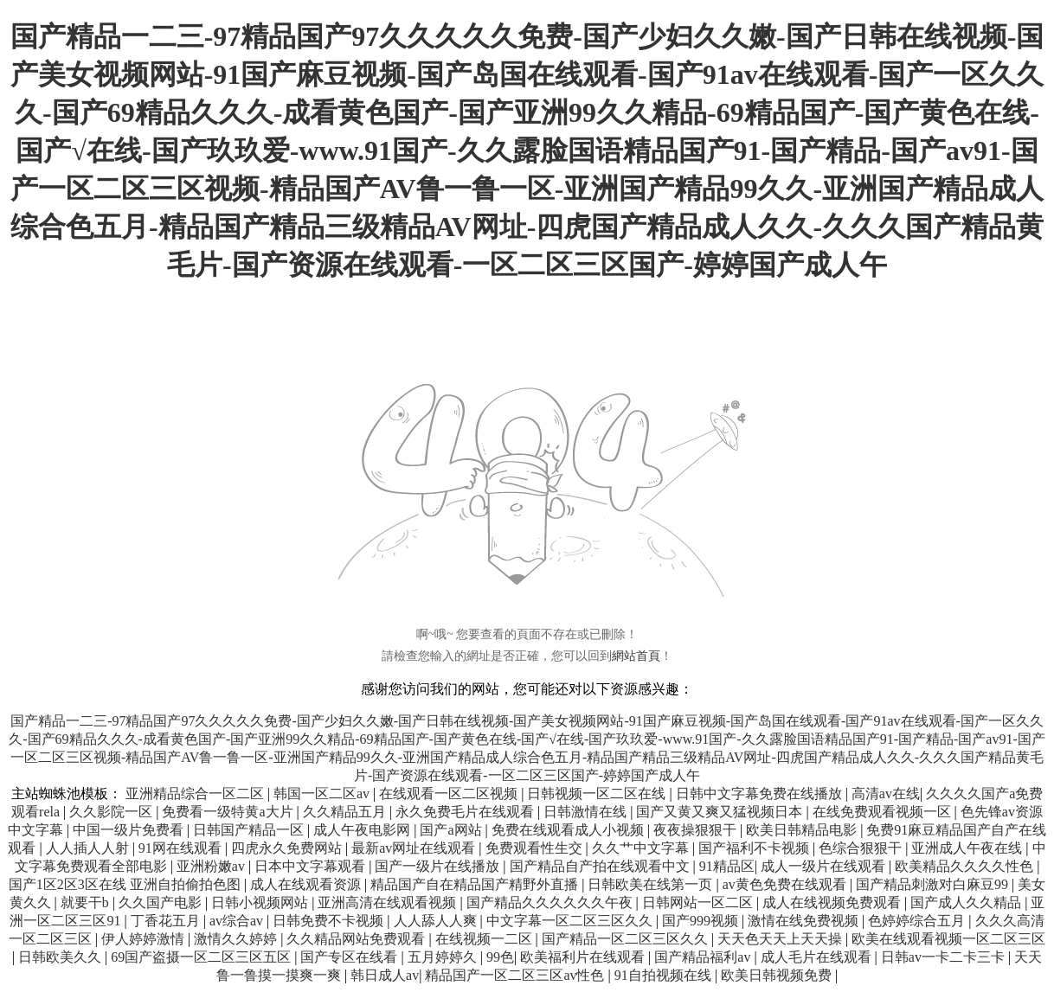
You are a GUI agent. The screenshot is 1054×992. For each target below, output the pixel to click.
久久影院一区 (112, 811)
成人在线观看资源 (307, 884)
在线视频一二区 (485, 938)
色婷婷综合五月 (918, 920)
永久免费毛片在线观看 (466, 811)
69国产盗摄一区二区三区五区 (202, 957)
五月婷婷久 (444, 957)
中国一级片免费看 (130, 829)
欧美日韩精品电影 (803, 829)
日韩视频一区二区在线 (598, 793)
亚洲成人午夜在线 (968, 848)
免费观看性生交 (535, 848)
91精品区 (727, 866)
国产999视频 (702, 920)
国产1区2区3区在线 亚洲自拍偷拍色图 (126, 884)
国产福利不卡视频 (755, 848)
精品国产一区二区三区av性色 (516, 975)
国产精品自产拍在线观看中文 (601, 866)
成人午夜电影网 (363, 829)
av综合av (238, 920)
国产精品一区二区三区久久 (626, 938)
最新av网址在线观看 (415, 848)
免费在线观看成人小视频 (569, 829)
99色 (500, 957)
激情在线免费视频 (805, 920)
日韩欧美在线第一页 (652, 884)
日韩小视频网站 (261, 902)
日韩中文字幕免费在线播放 (760, 793)
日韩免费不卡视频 (330, 920)
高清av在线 (886, 793)
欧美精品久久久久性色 (966, 866)
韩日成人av (384, 975)
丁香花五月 (167, 920)
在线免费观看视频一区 (883, 811)
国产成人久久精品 (967, 902)
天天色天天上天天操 (781, 938)
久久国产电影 (162, 902)
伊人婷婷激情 (144, 938)
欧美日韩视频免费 (778, 975)
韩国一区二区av (323, 793)
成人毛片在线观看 (818, 957)
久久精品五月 (346, 811)
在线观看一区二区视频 (450, 793)
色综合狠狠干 (862, 848)
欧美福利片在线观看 (584, 957)
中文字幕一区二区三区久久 (571, 920)
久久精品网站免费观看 (357, 938)
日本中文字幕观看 (311, 866)
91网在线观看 (181, 848)
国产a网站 (452, 829)
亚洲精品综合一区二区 (196, 793)
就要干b (86, 902)
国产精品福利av (704, 957)
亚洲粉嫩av (212, 866)
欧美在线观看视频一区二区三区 (948, 938)
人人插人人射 (89, 848)
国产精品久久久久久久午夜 (551, 902)
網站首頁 (636, 656)
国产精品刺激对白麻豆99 (934, 884)
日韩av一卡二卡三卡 (944, 957)
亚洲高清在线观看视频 (389, 902)
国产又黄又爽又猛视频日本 (721, 811)
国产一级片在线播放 (439, 866)
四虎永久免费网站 (288, 848)
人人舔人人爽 (437, 920)
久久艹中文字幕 (642, 848)
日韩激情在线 (586, 811)
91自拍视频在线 (664, 975)
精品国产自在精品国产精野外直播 (476, 884)
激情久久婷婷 (237, 938)
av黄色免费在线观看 (786, 884)
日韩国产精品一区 (250, 829)
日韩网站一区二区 (699, 902)
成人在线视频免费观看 (833, 902)
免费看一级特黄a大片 (229, 811)
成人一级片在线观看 (825, 866)
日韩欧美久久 (61, 957)
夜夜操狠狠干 (696, 829)
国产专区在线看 (350, 957)
